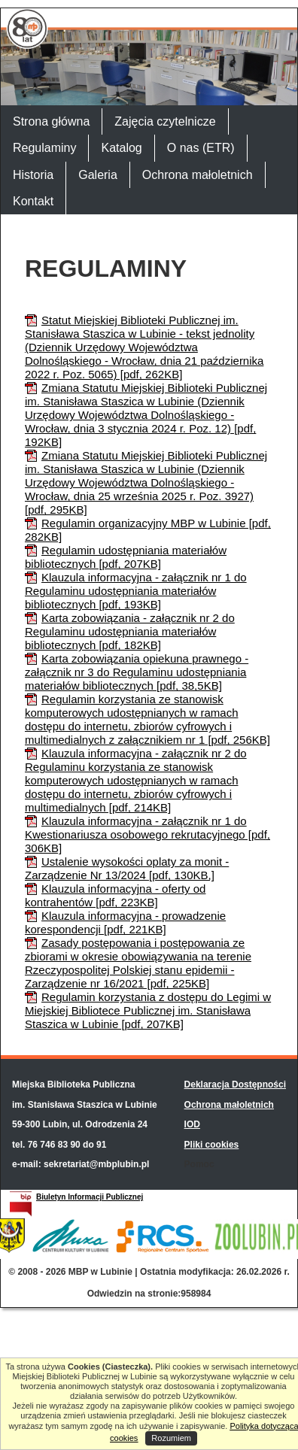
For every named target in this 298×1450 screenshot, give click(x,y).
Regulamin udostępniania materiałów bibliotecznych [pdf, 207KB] (126, 557)
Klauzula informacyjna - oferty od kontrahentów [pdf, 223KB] (115, 895)
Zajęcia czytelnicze (164, 121)
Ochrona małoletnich (197, 174)
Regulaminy (44, 147)
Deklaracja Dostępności (235, 1084)
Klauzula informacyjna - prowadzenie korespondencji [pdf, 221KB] (125, 922)
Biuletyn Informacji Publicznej (89, 1197)
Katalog (121, 147)
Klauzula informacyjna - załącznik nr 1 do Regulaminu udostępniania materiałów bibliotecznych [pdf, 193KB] (136, 591)
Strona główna (51, 121)
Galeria (97, 174)
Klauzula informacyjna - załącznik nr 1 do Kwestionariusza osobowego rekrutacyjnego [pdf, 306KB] (147, 834)
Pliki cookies (211, 1144)
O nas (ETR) (201, 147)
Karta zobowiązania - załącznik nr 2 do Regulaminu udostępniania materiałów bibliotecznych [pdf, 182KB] (130, 631)
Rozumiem (171, 1437)
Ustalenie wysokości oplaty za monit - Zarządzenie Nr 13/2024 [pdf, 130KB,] (127, 868)
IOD (192, 1124)
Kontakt (33, 201)
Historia (33, 174)
